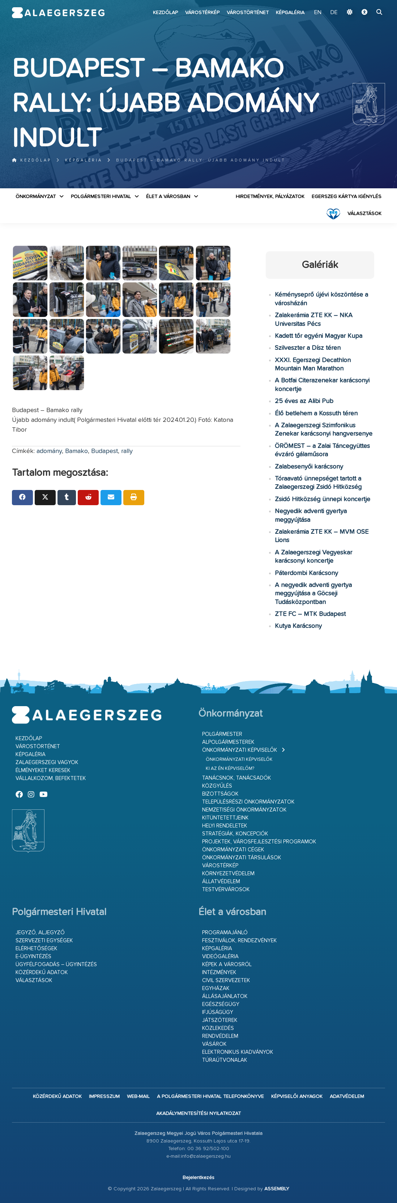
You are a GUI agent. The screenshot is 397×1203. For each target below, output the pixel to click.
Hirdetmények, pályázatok (270, 196)
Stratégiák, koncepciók (235, 834)
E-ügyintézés (33, 956)
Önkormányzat (36, 196)
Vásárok (214, 1044)
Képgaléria (290, 12)
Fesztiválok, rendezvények (239, 940)
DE (334, 13)
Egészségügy (220, 1004)
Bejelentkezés (198, 1177)
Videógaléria (220, 956)
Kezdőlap (165, 12)
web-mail (138, 1096)
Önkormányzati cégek (233, 849)
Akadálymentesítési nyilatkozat (198, 1113)
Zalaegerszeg (58, 12)
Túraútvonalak (224, 1060)
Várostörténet (248, 12)
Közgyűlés (217, 786)
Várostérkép (202, 12)
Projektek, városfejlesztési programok (259, 841)
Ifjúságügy (217, 1012)
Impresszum (104, 1096)
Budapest (104, 451)
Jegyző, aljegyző (40, 932)
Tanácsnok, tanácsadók (236, 778)
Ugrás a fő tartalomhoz (367, 3)
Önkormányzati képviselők (239, 750)
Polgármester (222, 734)
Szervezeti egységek (44, 940)
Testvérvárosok (226, 889)
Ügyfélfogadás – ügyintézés (56, 964)
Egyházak (216, 988)
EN (317, 13)
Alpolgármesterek (228, 742)
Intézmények (219, 972)
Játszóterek (220, 1020)
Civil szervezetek (226, 980)
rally (127, 451)
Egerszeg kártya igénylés (346, 196)
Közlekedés (218, 1028)
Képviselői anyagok (297, 1096)
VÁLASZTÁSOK (364, 213)
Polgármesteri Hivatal (101, 196)
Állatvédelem (221, 881)
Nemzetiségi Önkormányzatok (244, 810)
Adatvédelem (347, 1096)
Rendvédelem (220, 1036)
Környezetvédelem (228, 873)
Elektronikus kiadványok (237, 1052)
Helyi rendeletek (224, 826)
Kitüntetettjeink (225, 818)
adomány (49, 451)
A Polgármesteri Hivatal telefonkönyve (210, 1096)
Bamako (76, 451)
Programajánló (225, 932)
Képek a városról (227, 964)
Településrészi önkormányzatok (248, 802)
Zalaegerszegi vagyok (47, 762)
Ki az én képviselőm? (230, 768)
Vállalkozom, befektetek (51, 778)
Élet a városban (168, 196)
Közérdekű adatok (42, 972)
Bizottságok (220, 794)
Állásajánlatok (225, 996)
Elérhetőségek (36, 948)
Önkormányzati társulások (241, 857)
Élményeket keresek (43, 770)
